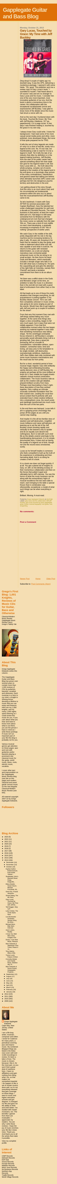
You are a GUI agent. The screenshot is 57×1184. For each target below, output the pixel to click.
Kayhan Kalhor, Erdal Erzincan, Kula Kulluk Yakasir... (12, 871)
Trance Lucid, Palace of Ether (12, 956)
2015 (6, 855)
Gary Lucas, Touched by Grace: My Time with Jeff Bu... (12, 902)
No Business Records (10, 1169)
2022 (6, 839)
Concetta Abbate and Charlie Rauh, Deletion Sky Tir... (12, 961)
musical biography (35, 504)
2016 (6, 853)
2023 (6, 837)
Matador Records (8, 1165)
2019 (6, 846)
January (9, 992)
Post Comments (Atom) (41, 584)
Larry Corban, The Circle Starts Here (12, 912)
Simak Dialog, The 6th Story (12, 896)
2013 (6, 860)
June (8, 981)
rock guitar (45, 504)
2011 (6, 996)
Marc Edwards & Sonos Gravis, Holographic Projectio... (11, 969)
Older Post (50, 579)
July (8, 978)
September (10, 974)
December (10, 862)
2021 (6, 841)
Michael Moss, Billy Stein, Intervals (10, 926)
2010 (6, 999)
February (9, 989)
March (8, 987)
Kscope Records (8, 1164)
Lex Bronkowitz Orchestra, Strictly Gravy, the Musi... (11, 919)
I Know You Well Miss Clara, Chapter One (11, 935)
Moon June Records (9, 1167)
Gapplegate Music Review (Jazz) (8, 621)
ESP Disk (5, 1160)
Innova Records (8, 1162)
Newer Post (25, 579)
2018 (6, 848)
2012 (6, 994)
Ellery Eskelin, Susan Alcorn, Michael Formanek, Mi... (12, 886)
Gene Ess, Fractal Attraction (12, 892)
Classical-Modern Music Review (8, 617)
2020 (6, 844)
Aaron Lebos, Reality (10, 931)
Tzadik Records (8, 1175)
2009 (6, 1001)
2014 (6, 858)
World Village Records (10, 1177)
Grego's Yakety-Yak (9, 624)
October (9, 867)
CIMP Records (7, 1156)
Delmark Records (8, 1158)
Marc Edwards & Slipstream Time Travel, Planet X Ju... (12, 946)
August (9, 976)
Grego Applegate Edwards (10, 1022)
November (10, 865)
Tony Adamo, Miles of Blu (10, 952)
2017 (6, 851)
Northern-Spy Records (7, 1172)
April (8, 985)
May (8, 983)
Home (38, 579)
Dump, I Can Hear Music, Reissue (12, 940)
